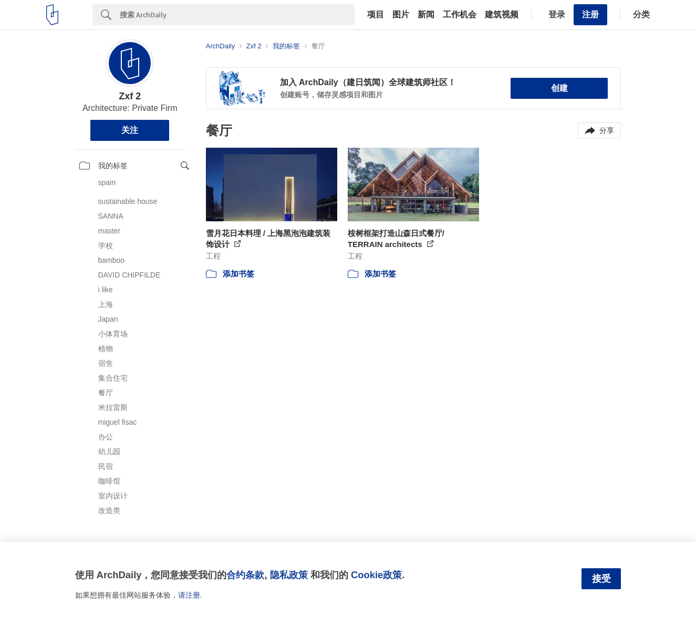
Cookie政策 (376, 574)
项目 (375, 15)
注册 (590, 14)
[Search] (237, 14)
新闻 (426, 15)
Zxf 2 (130, 96)
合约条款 (245, 574)
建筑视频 (501, 15)
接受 (601, 578)
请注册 (189, 595)
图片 (400, 15)
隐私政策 (289, 574)
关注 (129, 130)
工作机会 (459, 15)
